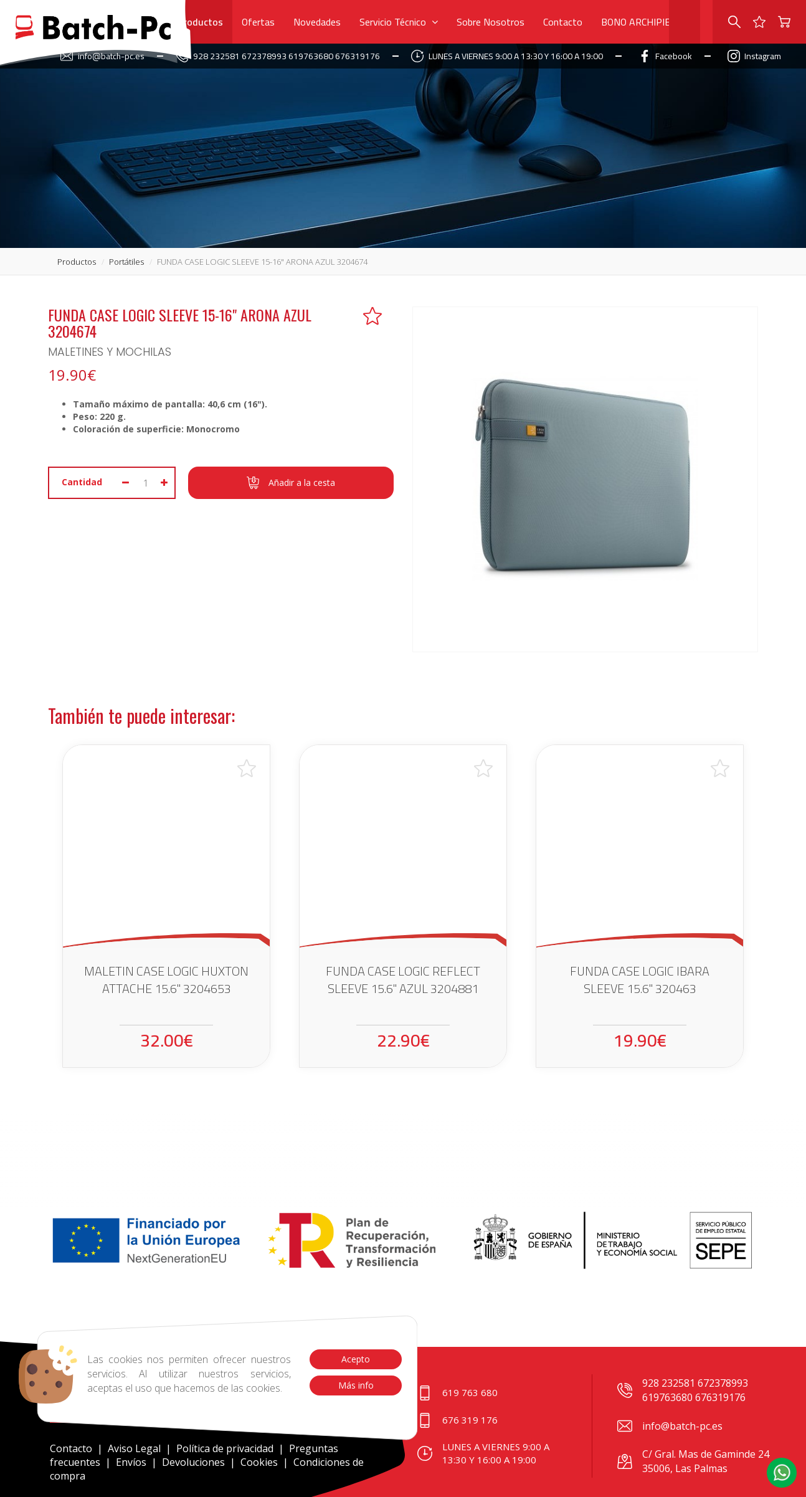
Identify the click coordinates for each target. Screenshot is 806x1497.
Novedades (317, 21)
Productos (200, 21)
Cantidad (82, 482)
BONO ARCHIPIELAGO (647, 21)
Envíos (131, 1462)
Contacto (562, 21)
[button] (782, 1473)
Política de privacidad (226, 1448)
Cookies (259, 1462)
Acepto (355, 1359)
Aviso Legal (134, 1448)
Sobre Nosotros (490, 21)
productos (76, 261)
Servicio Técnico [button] (398, 21)
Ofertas (258, 21)
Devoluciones (193, 1462)
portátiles (126, 261)
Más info (355, 1385)
